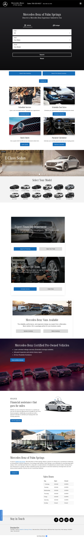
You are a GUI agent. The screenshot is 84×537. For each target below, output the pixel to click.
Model (15, 44)
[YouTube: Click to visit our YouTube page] (61, 520)
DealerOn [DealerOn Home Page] (21, 529)
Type (15, 30)
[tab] (27, 25)
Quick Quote (25, 144)
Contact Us (14, 473)
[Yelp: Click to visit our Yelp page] (71, 520)
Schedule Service (24, 114)
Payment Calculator (59, 144)
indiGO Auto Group (20, 461)
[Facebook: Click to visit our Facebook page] (56, 520)
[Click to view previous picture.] (6, 163)
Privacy (30, 529)
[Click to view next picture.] (77, 163)
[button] (39, 174)
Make (15, 37)
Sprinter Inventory (28, 331)
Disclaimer (3, 151)
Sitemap (26, 529)
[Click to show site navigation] (80, 3)
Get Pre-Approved (16, 420)
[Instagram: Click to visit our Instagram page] (66, 520)
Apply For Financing (27, 249)
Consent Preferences (1, 515)
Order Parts (57, 289)
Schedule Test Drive (59, 114)
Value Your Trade (56, 249)
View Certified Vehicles (17, 360)
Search (42, 54)
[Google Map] (25, 491)
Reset (42, 58)
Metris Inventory (56, 331)
